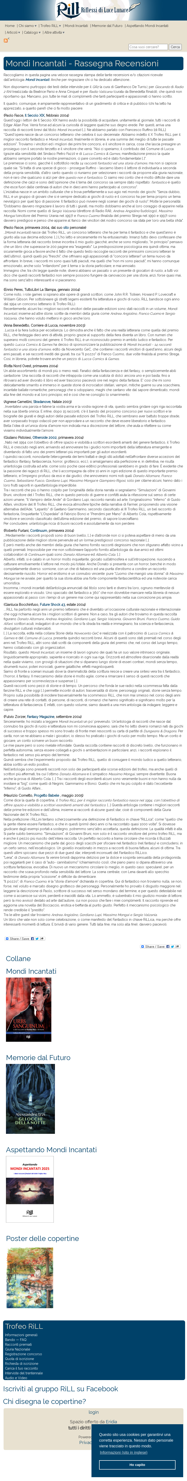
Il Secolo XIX (34, 115)
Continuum (38, 531)
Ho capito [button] (137, 1465)
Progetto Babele (47, 795)
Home (10, 26)
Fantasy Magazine (40, 717)
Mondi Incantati (76, 26)
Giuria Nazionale (17, 1349)
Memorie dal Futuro (107, 26)
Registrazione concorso (23, 1354)
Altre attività (53, 32)
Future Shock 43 (52, 605)
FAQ (23, 1340)
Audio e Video (16, 1378)
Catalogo (31, 32)
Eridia (111, 1421)
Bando (10, 1340)
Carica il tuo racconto (21, 1368)
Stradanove (41, 402)
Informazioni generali (21, 1335)
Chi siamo (26, 26)
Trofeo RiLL (49, 26)
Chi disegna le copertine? (44, 1401)
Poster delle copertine (42, 1238)
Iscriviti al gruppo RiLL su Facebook (60, 1389)
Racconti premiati (18, 1344)
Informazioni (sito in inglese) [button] (123, 1452)
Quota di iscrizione (19, 1359)
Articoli (12, 32)
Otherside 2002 (44, 438)
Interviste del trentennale (24, 1373)
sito (66, 228)
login (94, 1412)
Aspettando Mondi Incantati (147, 26)
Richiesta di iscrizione (21, 1364)
